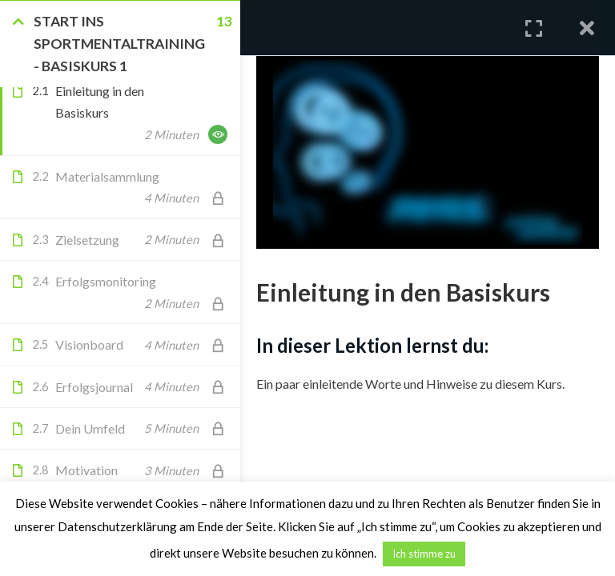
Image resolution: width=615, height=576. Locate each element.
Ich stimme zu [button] (424, 553)
